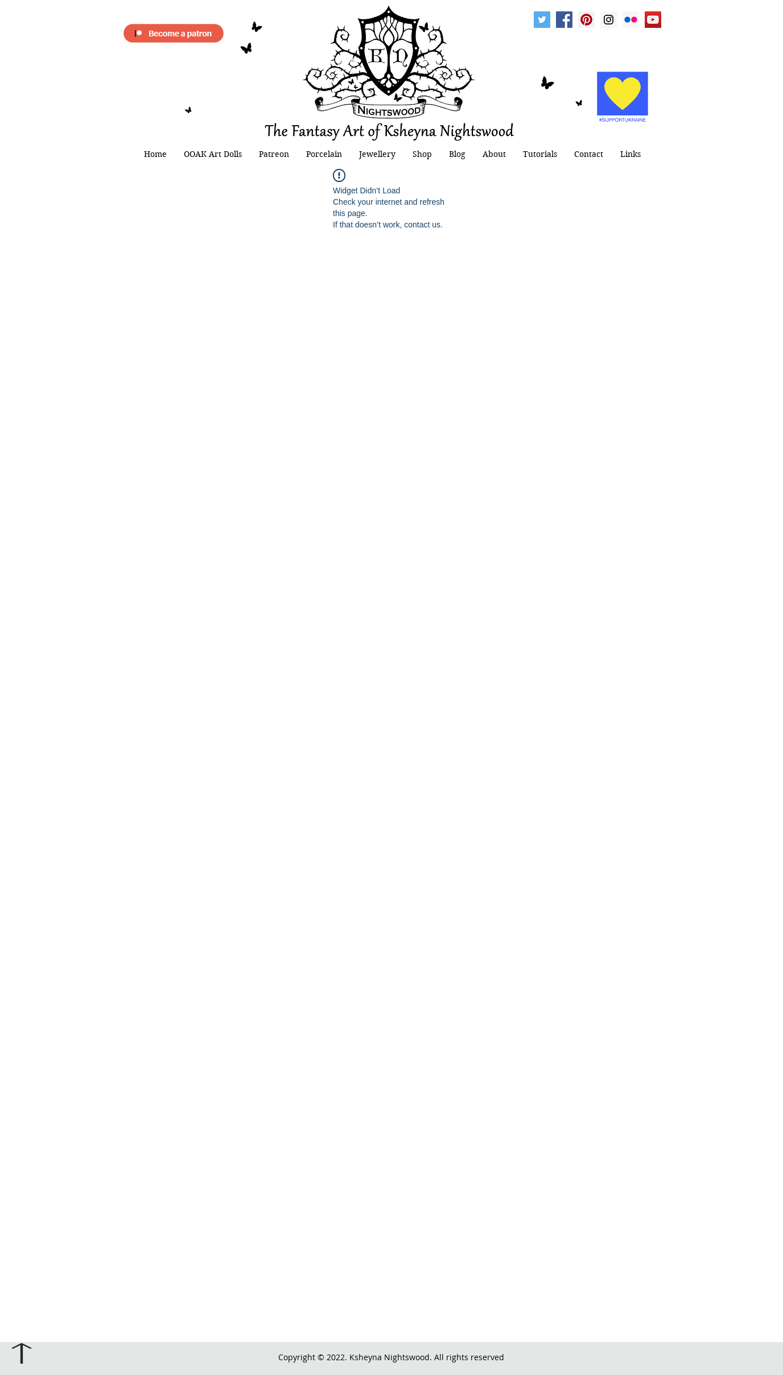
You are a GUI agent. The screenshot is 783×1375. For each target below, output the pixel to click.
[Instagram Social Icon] (608, 19)
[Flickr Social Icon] (631, 19)
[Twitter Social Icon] (542, 19)
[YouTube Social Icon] (653, 19)
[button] (212, 154)
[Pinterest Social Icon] (586, 19)
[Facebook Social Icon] (564, 19)
